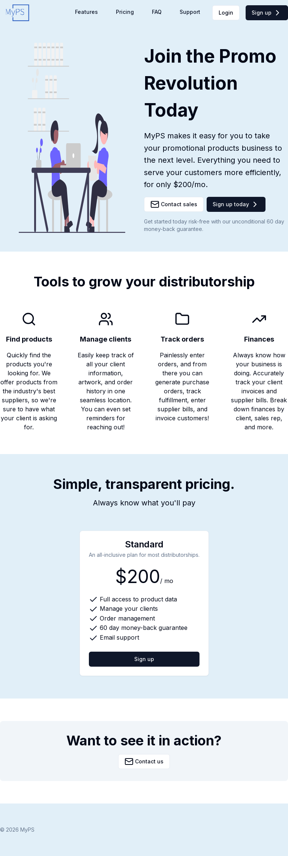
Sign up (267, 12)
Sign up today (236, 204)
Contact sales (173, 204)
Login (226, 12)
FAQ (157, 12)
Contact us (144, 761)
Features (86, 12)
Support (190, 12)
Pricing (125, 12)
